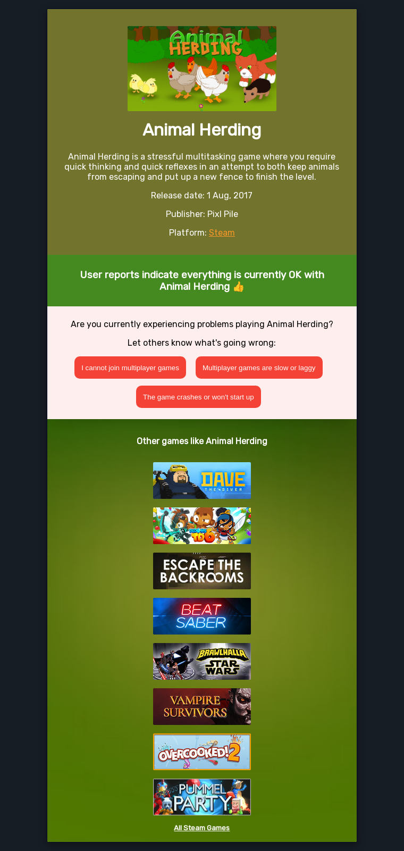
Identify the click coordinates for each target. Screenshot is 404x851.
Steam (222, 233)
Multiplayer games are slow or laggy (259, 368)
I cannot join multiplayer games (130, 368)
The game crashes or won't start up (198, 397)
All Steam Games (202, 828)
